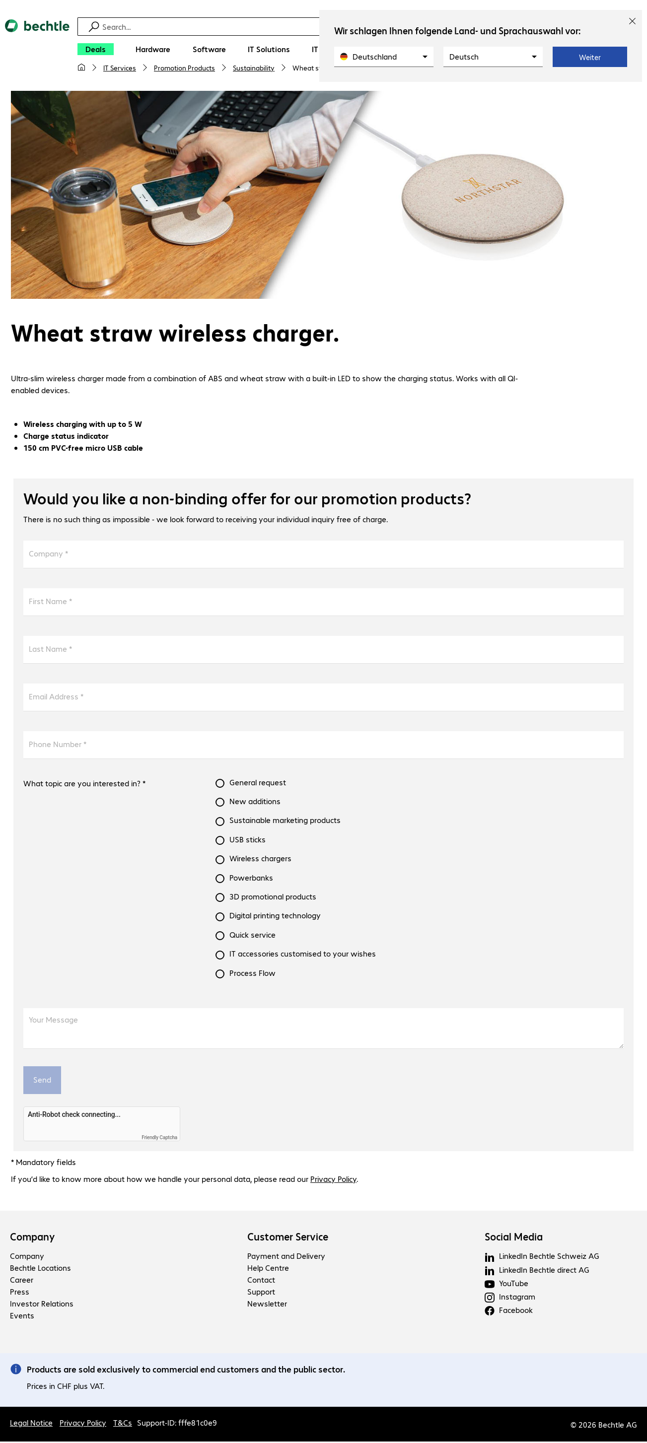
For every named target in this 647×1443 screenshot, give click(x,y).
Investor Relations (41, 1305)
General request (257, 783)
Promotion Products (184, 67)
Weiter (590, 57)
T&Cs (122, 1424)
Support (261, 1293)
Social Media (514, 1238)
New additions (255, 802)
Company (32, 1238)
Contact (261, 1281)
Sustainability (254, 67)
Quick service (252, 936)
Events (22, 1317)
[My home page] (81, 67)
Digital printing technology (275, 916)
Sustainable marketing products (285, 821)
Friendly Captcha (159, 1139)
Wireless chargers (260, 859)
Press (19, 1293)
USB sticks (247, 840)
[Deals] (95, 49)
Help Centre (268, 1269)
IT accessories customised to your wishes (302, 955)
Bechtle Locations (40, 1269)
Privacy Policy (333, 1180)
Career (21, 1281)
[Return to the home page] (37, 50)
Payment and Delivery (286, 1257)
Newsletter (267, 1305)
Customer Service (287, 1238)
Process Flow (252, 974)
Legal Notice (31, 1424)
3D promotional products (272, 897)
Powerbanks (251, 879)
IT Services (119, 67)
